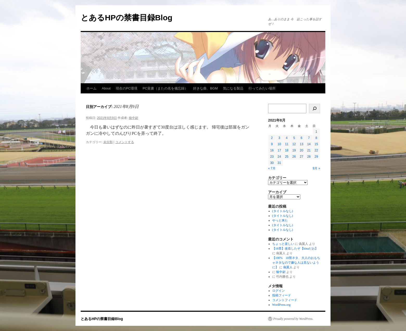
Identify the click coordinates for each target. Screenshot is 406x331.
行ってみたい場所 (262, 88)
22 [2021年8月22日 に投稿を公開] (316, 150)
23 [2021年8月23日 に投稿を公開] (272, 156)
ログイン (278, 290)
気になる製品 (233, 88)
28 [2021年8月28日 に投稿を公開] (308, 156)
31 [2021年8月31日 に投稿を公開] (279, 163)
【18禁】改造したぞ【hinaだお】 (295, 248)
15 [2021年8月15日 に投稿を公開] (316, 144)
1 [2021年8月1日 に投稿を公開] (316, 131)
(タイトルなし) (282, 211)
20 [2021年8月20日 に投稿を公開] (301, 150)
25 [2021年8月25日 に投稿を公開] (286, 156)
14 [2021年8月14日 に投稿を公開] (308, 144)
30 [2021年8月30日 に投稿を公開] (272, 163)
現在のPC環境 (126, 88)
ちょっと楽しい (283, 244)
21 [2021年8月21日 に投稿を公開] (308, 150)
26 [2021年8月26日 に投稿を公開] (294, 156)
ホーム (91, 88)
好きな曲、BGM (205, 88)
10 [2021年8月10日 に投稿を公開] (279, 144)
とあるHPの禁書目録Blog (126, 17)
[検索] (314, 108)
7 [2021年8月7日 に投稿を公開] (309, 138)
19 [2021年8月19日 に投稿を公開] (294, 150)
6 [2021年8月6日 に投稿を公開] (301, 138)
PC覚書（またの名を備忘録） (165, 88)
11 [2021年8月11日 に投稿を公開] (286, 144)
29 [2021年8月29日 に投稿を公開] (316, 156)
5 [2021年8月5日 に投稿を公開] (294, 138)
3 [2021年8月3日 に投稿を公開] (279, 138)
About (106, 88)
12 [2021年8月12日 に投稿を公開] (294, 144)
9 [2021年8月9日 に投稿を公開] (272, 144)
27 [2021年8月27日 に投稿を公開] (301, 156)
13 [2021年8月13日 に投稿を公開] (301, 144)
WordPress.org (281, 305)
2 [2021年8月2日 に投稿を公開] (272, 138)
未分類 (108, 142)
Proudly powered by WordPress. (293, 319)
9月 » (316, 168)
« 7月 (272, 168)
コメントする (124, 142)
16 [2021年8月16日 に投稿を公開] (272, 150)
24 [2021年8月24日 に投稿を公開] (279, 156)
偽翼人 (288, 267)
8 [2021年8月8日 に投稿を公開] (316, 138)
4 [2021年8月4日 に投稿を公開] (287, 138)
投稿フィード (281, 295)
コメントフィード (284, 300)
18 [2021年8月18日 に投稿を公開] (286, 150)
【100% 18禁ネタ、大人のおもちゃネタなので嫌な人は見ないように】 (296, 262)
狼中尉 (133, 118)
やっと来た (280, 220)
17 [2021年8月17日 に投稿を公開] (279, 150)
